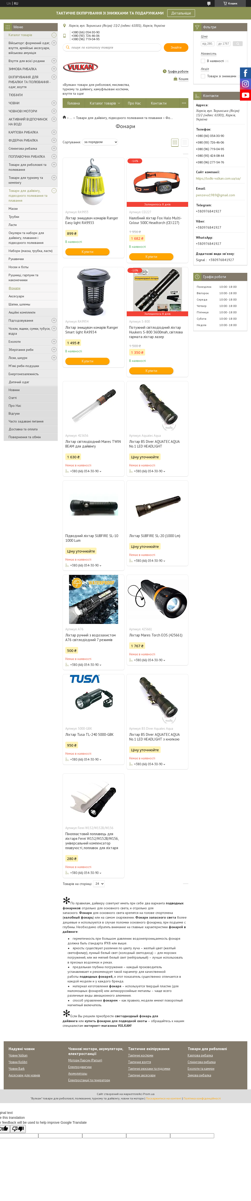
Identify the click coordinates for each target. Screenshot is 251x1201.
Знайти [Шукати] (176, 47)
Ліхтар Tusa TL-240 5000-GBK (89, 734)
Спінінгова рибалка (23, 148)
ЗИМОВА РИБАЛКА (23, 69)
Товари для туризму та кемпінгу (26, 180)
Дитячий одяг (19, 382)
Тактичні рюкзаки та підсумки (149, 1069)
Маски (13, 208)
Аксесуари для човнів (24, 1075)
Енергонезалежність (24, 374)
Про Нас (15, 405)
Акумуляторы (77, 1073)
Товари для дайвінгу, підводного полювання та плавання (28, 195)
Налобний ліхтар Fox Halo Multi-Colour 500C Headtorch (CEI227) (155, 220)
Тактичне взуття (139, 1062)
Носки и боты (18, 267)
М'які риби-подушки (24, 366)
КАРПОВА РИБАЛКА (23, 132)
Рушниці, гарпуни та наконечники (23, 277)
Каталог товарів (20, 35)
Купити (87, 251)
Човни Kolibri (18, 1062)
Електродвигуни (80, 1067)
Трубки (14, 216)
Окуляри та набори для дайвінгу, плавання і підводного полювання (26, 238)
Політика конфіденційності (202, 1098)
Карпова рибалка (200, 1055)
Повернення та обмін (25, 437)
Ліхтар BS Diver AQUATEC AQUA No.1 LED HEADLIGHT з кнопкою (154, 736)
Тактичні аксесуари (141, 1075)
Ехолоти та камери (201, 1069)
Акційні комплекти (22, 312)
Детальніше (181, 13)
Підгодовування (21, 320)
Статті (13, 398)
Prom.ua (148, 1094)
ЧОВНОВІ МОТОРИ (23, 111)
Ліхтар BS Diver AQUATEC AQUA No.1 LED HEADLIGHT (154, 444)
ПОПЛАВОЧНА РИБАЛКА (27, 156)
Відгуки (14, 413)
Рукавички (16, 259)
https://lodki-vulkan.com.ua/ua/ (218, 178)
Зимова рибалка (199, 1075)
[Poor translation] (18, 1129)
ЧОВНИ (14, 103)
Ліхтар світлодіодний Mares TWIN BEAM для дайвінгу (93, 444)
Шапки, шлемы (19, 304)
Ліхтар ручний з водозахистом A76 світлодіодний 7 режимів (90, 637)
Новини (14, 390)
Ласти (13, 225)
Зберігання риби (21, 349)
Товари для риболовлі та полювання (27, 167)
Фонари (14, 288)
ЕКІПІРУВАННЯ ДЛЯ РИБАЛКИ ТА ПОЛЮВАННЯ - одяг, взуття (29, 82)
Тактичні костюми (140, 1055)
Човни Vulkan (18, 1055)
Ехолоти (15, 341)
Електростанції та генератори (89, 1080)
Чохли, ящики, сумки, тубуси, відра (29, 331)
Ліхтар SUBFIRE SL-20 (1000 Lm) (154, 535)
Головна (74, 103)
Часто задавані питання (26, 421)
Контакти (159, 103)
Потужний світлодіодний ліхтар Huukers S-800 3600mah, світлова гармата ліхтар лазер (156, 332)
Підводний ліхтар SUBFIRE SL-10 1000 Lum (91, 538)
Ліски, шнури (18, 358)
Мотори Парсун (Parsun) (85, 1060)
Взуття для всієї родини (27, 61)
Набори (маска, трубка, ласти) (31, 251)
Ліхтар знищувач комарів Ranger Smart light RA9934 (91, 329)
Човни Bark (17, 1069)
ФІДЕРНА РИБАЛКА (23, 140)
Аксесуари (16, 296)
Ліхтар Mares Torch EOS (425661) (155, 635)
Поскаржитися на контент (163, 1098)
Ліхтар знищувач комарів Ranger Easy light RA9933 (91, 220)
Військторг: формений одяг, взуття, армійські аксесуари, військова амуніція (29, 48)
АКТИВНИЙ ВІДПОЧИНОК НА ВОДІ (28, 121)
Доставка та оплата (23, 429)
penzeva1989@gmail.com (215, 195)
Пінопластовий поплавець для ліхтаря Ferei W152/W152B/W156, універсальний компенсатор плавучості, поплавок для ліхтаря (91, 840)
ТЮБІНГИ (16, 95)
